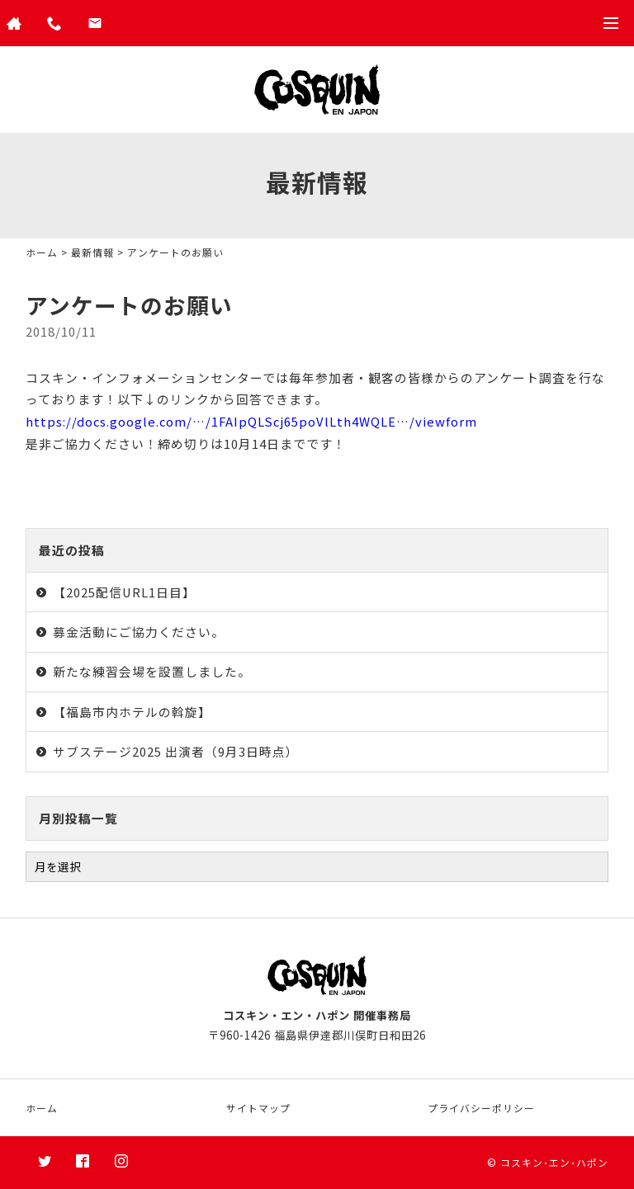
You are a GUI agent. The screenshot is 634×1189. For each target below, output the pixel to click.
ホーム (42, 252)
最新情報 (92, 252)
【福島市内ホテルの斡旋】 (132, 711)
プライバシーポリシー (481, 1108)
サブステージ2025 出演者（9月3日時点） (176, 751)
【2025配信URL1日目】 (124, 592)
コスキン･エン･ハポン (554, 1162)
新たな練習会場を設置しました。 (152, 671)
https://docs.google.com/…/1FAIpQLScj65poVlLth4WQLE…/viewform (251, 421)
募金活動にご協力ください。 (139, 631)
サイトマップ (258, 1108)
